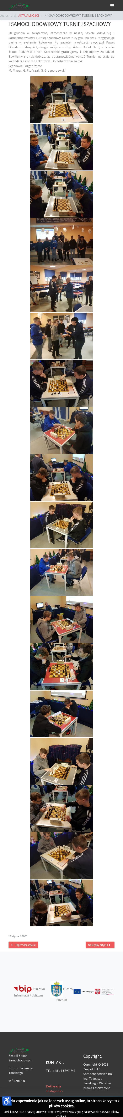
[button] (112, 5)
